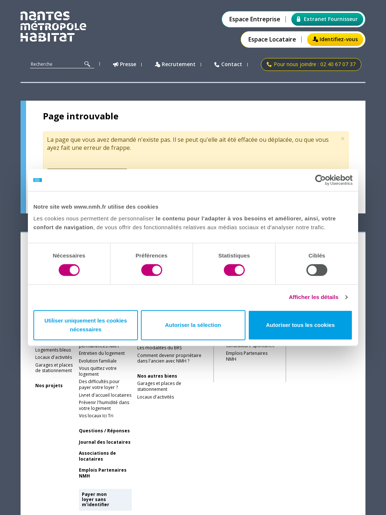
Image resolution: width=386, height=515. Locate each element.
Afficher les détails (313, 297)
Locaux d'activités (53, 357)
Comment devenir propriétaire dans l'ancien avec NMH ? (169, 358)
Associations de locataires (97, 456)
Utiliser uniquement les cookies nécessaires (85, 324)
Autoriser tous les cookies (300, 325)
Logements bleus (53, 350)
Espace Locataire (272, 39)
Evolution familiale (98, 361)
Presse (124, 64)
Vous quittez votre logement (98, 371)
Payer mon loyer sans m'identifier (95, 499)
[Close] (343, 139)
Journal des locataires (105, 442)
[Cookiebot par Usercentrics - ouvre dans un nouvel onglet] (320, 180)
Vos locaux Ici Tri (96, 416)
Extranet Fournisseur (327, 18)
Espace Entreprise (254, 19)
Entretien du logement (102, 353)
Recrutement (175, 64)
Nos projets (49, 386)
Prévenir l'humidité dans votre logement (104, 405)
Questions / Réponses (104, 431)
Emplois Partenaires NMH (103, 473)
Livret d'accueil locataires (105, 395)
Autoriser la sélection (193, 325)
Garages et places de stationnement (54, 368)
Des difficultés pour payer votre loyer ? (99, 384)
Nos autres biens (157, 376)
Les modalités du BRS (159, 348)
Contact (228, 64)
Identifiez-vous (335, 39)
